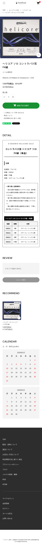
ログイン (6, 508)
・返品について (8, 115)
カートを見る (7, 513)
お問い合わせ (7, 518)
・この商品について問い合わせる (13, 112)
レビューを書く (21, 280)
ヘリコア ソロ (26, 10)
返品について (7, 449)
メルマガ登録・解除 (10, 474)
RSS (4, 479)
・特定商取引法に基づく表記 (12, 118)
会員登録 (6, 503)
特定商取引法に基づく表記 (12, 459)
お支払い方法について (11, 454)
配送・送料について (10, 444)
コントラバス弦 (14, 10)
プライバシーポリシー (11, 464)
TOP (4, 10)
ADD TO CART (21, 105)
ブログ (5, 469)
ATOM (5, 484)
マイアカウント (8, 498)
